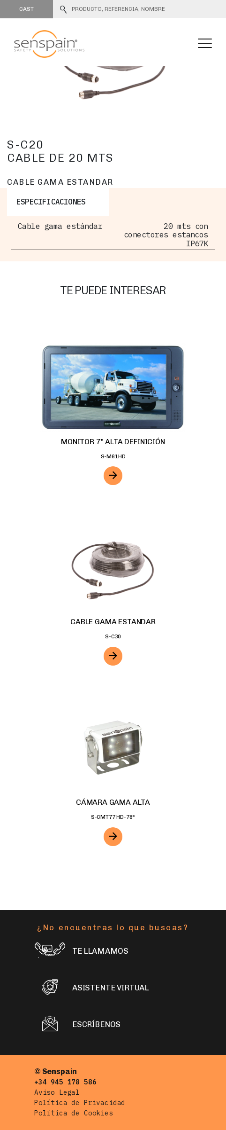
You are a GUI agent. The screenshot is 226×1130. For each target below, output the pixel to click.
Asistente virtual (92, 988)
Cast (26, 9)
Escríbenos (78, 1025)
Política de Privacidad (79, 1102)
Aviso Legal (57, 1092)
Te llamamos (81, 951)
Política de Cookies (73, 1112)
